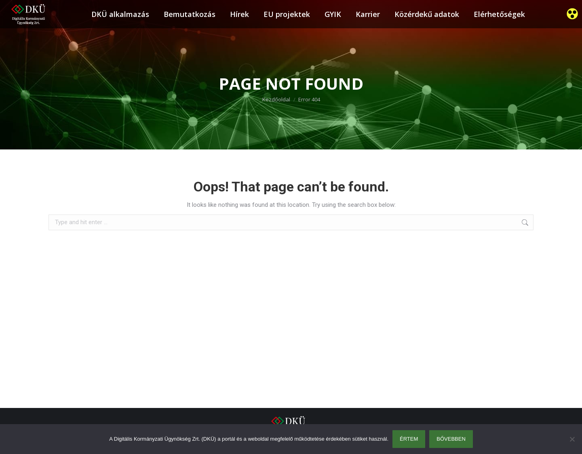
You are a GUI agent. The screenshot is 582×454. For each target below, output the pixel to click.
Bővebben (451, 439)
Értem (409, 439)
